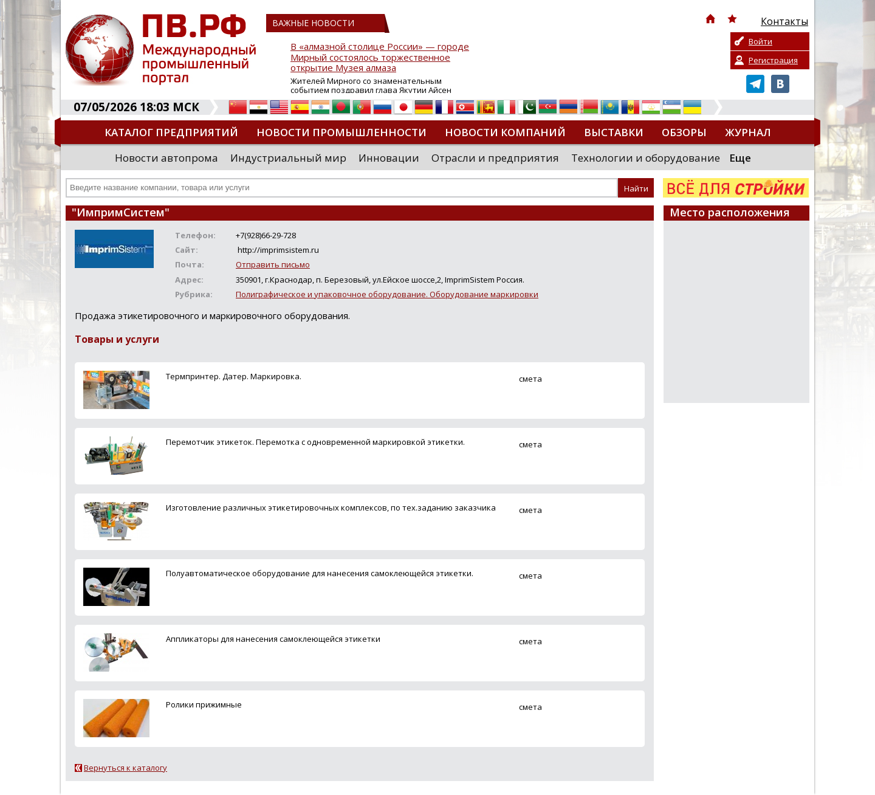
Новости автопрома (166, 158)
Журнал (748, 132)
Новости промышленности (341, 132)
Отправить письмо (273, 264)
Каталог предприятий (171, 132)
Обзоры (684, 132)
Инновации (389, 158)
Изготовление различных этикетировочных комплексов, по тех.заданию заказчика (331, 507)
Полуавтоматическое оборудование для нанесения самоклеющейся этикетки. (319, 573)
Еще (740, 158)
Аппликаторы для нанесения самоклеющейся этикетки (273, 638)
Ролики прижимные (204, 704)
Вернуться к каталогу (125, 767)
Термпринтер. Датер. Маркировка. (233, 376)
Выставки (613, 132)
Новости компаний (505, 132)
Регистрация (773, 60)
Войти (760, 41)
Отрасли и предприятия (495, 158)
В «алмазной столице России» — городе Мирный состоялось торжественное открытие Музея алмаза (379, 57)
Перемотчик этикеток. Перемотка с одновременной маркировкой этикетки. (315, 441)
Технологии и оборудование (645, 158)
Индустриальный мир (288, 158)
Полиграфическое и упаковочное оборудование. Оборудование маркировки (387, 294)
